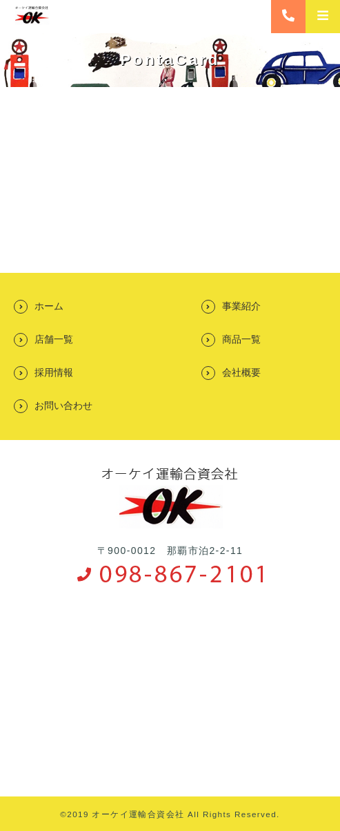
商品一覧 (241, 339)
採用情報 (53, 372)
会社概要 (241, 372)
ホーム (48, 306)
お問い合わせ (63, 405)
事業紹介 (241, 306)
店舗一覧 (53, 339)
